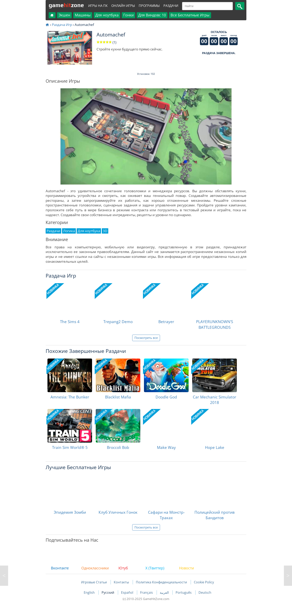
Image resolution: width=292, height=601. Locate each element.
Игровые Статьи (94, 582)
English (90, 592)
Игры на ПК (98, 5)
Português (184, 592)
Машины (83, 15)
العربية (165, 592)
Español (127, 592)
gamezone (66, 5)
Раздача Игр (62, 24)
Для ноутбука (107, 15)
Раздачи (170, 5)
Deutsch (205, 592)
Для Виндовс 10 (152, 15)
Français (147, 592)
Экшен (64, 15)
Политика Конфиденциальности (161, 582)
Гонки (128, 15)
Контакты (121, 582)
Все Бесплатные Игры (190, 15)
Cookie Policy (204, 582)
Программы (149, 5)
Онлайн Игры (123, 5)
